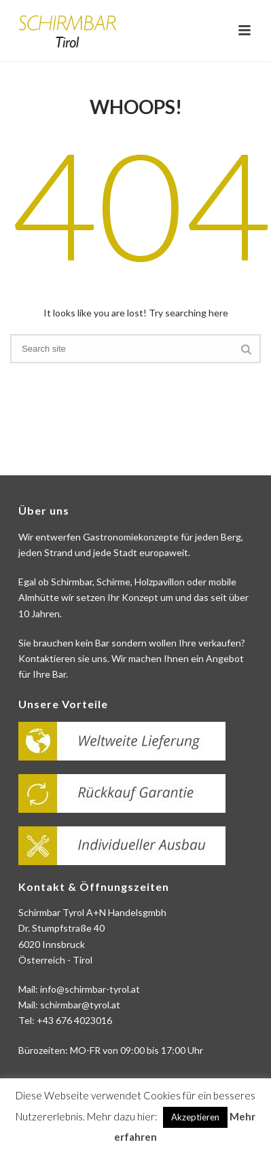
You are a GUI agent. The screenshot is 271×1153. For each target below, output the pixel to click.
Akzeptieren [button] (195, 1117)
